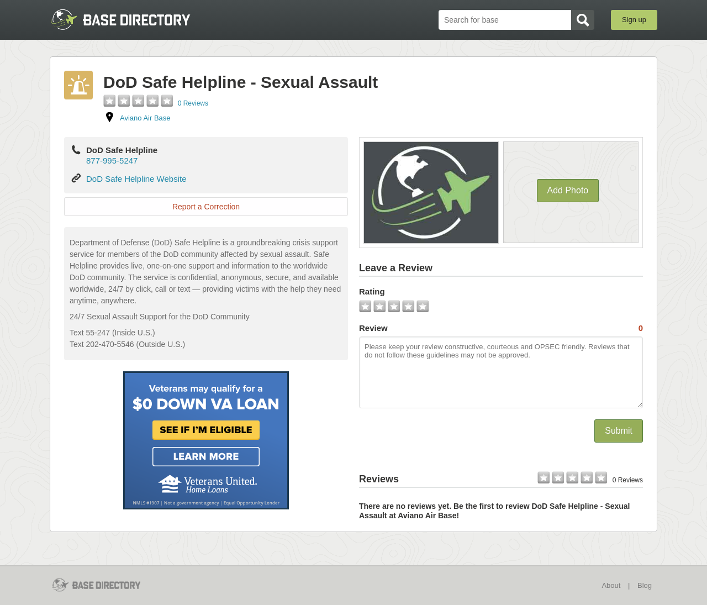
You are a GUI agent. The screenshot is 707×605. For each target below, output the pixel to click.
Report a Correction (206, 206)
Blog (644, 585)
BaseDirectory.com (131, 19)
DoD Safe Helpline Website (136, 178)
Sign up (634, 19)
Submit (618, 430)
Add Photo (568, 190)
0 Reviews (193, 103)
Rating (372, 291)
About (611, 585)
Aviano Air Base (145, 118)
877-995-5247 (112, 160)
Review (501, 328)
